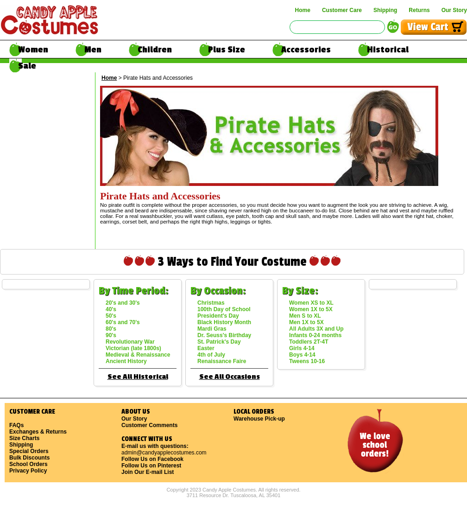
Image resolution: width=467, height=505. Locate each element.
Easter (206, 348)
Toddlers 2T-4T (308, 342)
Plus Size (226, 50)
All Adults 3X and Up (316, 329)
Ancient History (126, 361)
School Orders (28, 464)
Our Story (454, 10)
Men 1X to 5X (306, 322)
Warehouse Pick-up (259, 419)
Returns (419, 10)
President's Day (218, 316)
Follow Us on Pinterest (151, 465)
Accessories (306, 50)
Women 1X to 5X (311, 309)
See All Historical (137, 376)
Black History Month (224, 322)
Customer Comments (149, 425)
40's (111, 309)
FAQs (16, 425)
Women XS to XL (311, 303)
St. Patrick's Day (219, 342)
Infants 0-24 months (315, 335)
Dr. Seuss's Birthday (224, 335)
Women (33, 50)
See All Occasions (229, 376)
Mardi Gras (212, 329)
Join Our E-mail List (147, 472)
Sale (27, 66)
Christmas (211, 303)
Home (302, 10)
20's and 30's (123, 303)
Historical (388, 50)
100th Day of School (224, 309)
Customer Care (342, 10)
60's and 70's (123, 322)
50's (111, 316)
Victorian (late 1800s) (133, 348)
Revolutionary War (130, 342)
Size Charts (24, 438)
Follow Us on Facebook (152, 459)
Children (155, 50)
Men (92, 50)
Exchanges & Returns (38, 431)
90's (111, 335)
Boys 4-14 (302, 355)
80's (111, 329)
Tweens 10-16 (307, 361)
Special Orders (29, 451)
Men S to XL (305, 316)
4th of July (211, 355)
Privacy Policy (28, 470)
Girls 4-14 (302, 348)
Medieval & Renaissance (138, 355)
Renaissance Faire (221, 361)
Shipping (385, 10)
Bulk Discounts (29, 457)
